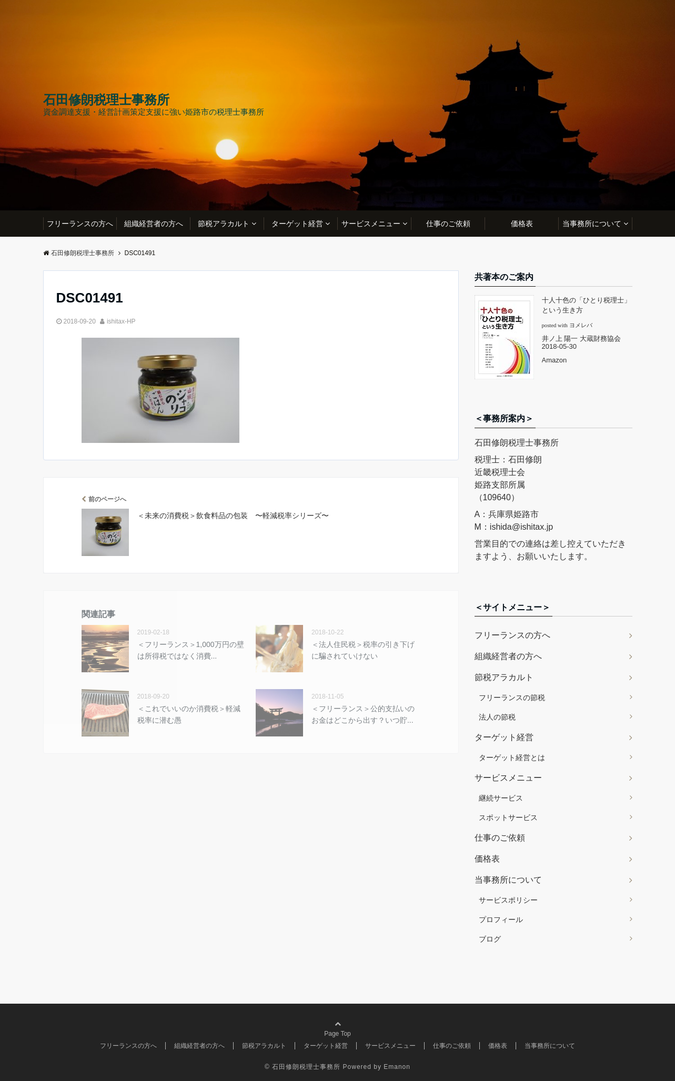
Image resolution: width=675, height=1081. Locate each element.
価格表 (522, 223)
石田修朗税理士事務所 (106, 100)
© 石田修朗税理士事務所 (302, 1066)
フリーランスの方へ (80, 223)
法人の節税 (497, 717)
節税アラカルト (223, 223)
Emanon (397, 1066)
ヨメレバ (580, 325)
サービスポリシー (508, 900)
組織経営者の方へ (153, 223)
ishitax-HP (121, 321)
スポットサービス (508, 817)
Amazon (554, 360)
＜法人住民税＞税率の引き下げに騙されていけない (363, 650)
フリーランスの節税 (512, 697)
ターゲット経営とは (512, 757)
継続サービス (501, 798)
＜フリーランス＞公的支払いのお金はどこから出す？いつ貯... (363, 714)
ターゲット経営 (297, 223)
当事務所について (591, 223)
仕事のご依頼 (448, 223)
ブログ (490, 939)
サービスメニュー (370, 223)
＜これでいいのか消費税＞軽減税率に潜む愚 (188, 714)
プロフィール (501, 919)
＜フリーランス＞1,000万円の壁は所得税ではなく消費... (190, 650)
